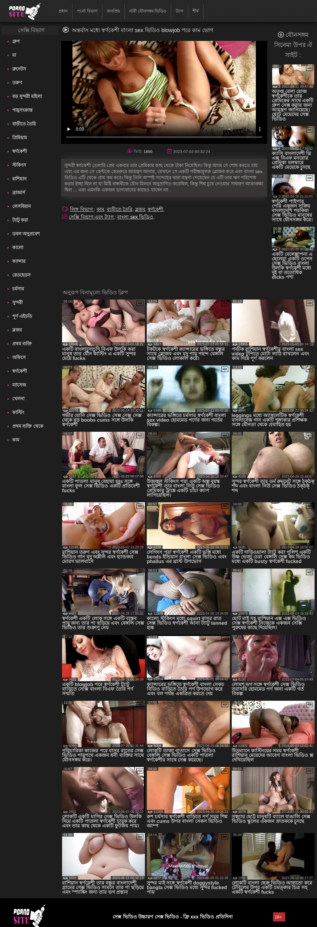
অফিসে (19, 357)
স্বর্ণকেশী (19, 151)
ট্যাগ (179, 11)
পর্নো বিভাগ (87, 11)
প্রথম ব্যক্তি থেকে (27, 426)
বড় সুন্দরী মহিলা (27, 96)
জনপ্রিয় (113, 11)
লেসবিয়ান (21, 206)
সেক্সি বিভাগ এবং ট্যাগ (92, 217)
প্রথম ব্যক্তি (22, 343)
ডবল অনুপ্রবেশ (26, 233)
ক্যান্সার (18, 261)
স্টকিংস (19, 165)
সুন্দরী (17, 302)
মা (14, 55)
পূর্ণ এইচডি (22, 316)
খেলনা (18, 398)
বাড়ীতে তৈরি (24, 123)
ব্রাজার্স (18, 192)
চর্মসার (18, 288)
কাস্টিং (18, 412)
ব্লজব (17, 330)
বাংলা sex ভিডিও (135, 217)
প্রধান (63, 11)
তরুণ (17, 82)
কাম (15, 439)
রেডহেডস (21, 275)
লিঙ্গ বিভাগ (82, 209)
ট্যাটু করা (20, 220)
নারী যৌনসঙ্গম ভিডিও (148, 11)
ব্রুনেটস (19, 68)
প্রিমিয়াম (19, 137)
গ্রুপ (16, 41)
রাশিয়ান (19, 178)
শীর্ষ (196, 11)
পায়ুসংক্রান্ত (22, 110)
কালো (17, 247)
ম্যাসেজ (19, 384)
